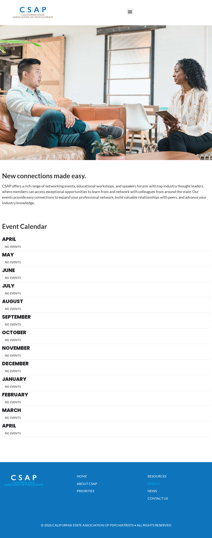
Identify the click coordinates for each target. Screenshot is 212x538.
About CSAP (87, 484)
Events (154, 484)
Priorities (85, 491)
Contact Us (158, 498)
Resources (157, 476)
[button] (130, 11)
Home (82, 476)
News (152, 491)
